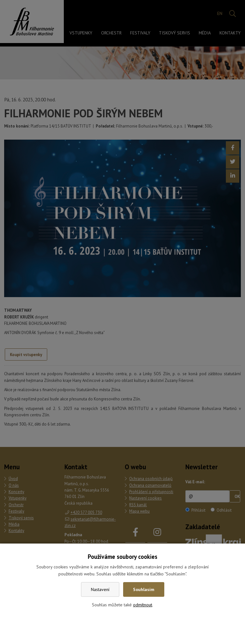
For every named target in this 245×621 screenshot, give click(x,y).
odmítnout (142, 605)
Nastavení (100, 589)
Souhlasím (143, 589)
